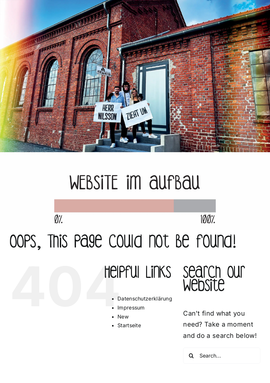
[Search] (191, 356)
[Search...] (221, 356)
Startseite (129, 325)
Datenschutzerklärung (144, 298)
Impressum (131, 307)
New (123, 316)
